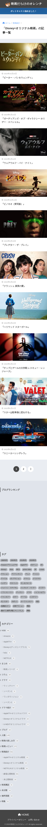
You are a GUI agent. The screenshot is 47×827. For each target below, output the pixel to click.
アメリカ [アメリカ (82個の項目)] (4, 579)
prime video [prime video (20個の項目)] (27, 569)
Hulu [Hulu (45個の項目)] (11, 569)
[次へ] (31, 469)
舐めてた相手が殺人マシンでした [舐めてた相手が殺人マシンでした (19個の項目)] (12, 611)
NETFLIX (9, 658)
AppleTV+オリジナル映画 (16, 757)
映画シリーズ (11, 669)
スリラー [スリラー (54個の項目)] (42, 588)
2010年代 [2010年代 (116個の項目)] (23, 560)
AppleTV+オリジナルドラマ (17, 713)
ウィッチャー (11, 685)
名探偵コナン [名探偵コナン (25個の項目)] (5, 606)
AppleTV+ (10, 641)
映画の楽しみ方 (10, 740)
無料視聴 (7, 796)
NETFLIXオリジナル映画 (16, 768)
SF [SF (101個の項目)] (35, 569)
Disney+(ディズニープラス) (17, 647)
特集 (5, 801)
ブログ (6, 729)
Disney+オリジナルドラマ (16, 718)
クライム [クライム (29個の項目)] (27, 579)
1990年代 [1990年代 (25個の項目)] (4, 560)
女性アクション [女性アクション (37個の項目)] (18, 606)
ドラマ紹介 (8, 707)
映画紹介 (7, 751)
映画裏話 (7, 784)
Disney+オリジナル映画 (15, 763)
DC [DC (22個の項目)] (42, 565)
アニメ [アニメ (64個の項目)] (27, 574)
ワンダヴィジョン (13, 696)
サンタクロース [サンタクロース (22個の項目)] (26, 583)
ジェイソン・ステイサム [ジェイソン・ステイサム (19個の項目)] (9, 588)
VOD (6, 630)
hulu (7, 652)
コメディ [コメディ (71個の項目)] (4, 583)
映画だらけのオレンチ (24, 4)
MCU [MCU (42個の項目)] (18, 569)
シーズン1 (10, 691)
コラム (6, 674)
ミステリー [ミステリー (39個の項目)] (33, 597)
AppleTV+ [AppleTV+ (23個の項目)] (24, 565)
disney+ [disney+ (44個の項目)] (4, 569)
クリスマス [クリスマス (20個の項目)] (36, 579)
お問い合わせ (34, 820)
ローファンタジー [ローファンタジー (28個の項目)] (27, 601)
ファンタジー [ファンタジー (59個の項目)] (5, 597)
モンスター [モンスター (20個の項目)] (5, 601)
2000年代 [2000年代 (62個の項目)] (14, 560)
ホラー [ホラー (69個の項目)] (15, 597)
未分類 (6, 790)
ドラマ (6, 680)
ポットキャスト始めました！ (24, 11)
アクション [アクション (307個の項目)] (5, 574)
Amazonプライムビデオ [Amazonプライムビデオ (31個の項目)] (9, 565)
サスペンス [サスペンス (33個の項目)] (14, 583)
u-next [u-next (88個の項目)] (41, 569)
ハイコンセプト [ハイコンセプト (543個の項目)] (39, 592)
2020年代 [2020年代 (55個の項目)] (33, 560)
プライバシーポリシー (16, 820)
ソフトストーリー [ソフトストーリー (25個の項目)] (7, 592)
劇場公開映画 (11, 774)
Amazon (9, 636)
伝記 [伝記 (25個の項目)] (37, 601)
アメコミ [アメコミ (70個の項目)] (36, 574)
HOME (23, 814)
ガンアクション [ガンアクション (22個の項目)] (15, 579)
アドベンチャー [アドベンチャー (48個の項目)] (17, 574)
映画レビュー (9, 746)
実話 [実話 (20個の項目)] (28, 606)
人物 (6, 735)
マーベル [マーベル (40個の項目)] (24, 597)
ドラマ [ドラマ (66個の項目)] (29, 592)
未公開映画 (10, 779)
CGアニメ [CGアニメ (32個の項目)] (34, 565)
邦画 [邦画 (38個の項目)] (28, 611)
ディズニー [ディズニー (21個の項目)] (20, 592)
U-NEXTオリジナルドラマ (16, 724)
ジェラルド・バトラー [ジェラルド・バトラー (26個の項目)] (28, 588)
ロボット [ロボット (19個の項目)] (15, 601)
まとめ (6, 663)
